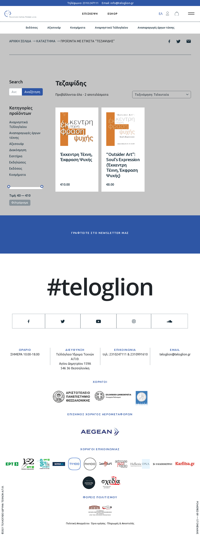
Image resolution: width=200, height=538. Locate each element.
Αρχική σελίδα (20, 41)
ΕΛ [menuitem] (160, 13)
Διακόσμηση (17, 150)
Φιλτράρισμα (19, 202)
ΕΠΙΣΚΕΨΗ (90, 13)
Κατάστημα (45, 41)
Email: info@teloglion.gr (118, 3)
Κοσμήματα (77, 27)
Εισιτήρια (15, 156)
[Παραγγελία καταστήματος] (161, 94)
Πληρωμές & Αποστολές (120, 523)
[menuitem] (160, 13)
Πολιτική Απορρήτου (78, 523)
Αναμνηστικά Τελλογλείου (111, 27)
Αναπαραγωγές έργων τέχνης (156, 27)
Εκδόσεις (32, 27)
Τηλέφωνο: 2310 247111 (83, 3)
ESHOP (113, 13)
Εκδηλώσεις (17, 162)
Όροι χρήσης (98, 523)
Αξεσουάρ (54, 27)
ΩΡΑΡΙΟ (25, 349)
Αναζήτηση (32, 92)
